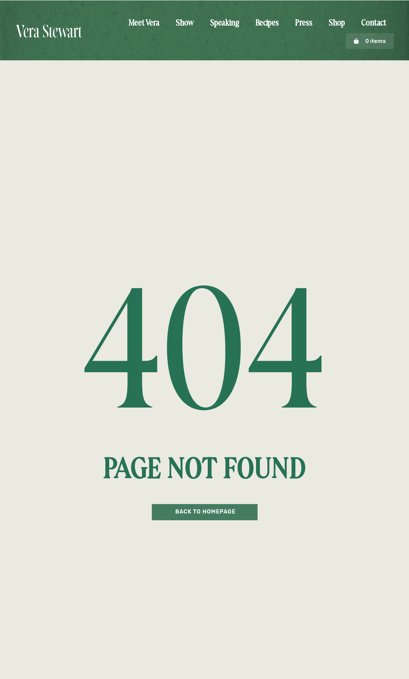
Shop (337, 23)
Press (303, 23)
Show (185, 23)
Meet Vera (143, 23)
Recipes (267, 23)
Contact (373, 23)
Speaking (224, 23)
